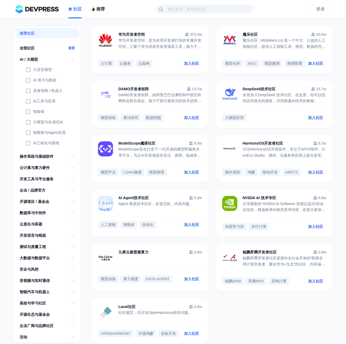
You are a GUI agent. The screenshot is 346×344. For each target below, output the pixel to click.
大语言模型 (39, 70)
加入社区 (191, 63)
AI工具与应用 (40, 101)
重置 (71, 48)
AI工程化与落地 (42, 143)
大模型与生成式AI (44, 122)
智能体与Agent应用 (46, 133)
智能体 (35, 112)
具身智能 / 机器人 (44, 91)
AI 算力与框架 (41, 80)
